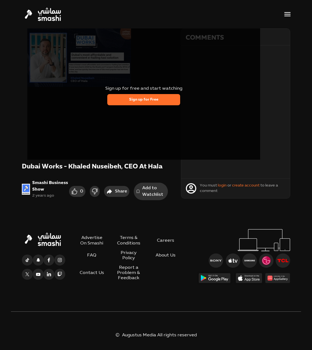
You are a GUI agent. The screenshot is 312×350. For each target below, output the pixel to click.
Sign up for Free (143, 99)
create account (246, 185)
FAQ (91, 255)
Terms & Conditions (128, 240)
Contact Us (92, 273)
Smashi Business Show (50, 186)
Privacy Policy (128, 255)
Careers (165, 240)
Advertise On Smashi (91, 240)
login (222, 185)
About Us (166, 255)
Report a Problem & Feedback (128, 273)
